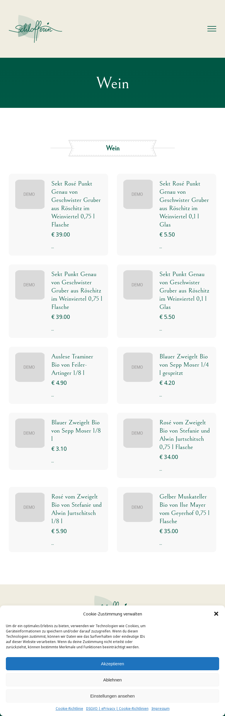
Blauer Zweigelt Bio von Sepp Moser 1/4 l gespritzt (184, 365)
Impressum (160, 708)
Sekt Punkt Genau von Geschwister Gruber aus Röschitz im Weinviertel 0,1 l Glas (184, 291)
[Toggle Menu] (211, 28)
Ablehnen (112, 679)
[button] (216, 614)
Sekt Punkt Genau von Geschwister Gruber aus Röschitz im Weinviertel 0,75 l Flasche (76, 291)
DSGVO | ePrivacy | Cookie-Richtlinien (117, 708)
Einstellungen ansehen (112, 695)
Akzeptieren (112, 663)
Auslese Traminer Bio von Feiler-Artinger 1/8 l (72, 365)
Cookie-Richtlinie (69, 708)
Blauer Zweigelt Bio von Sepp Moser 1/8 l (76, 431)
